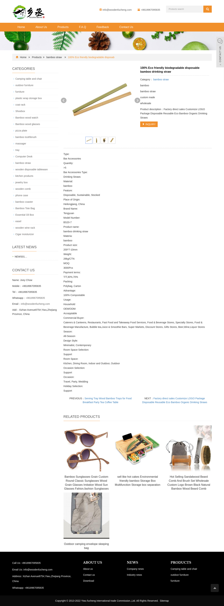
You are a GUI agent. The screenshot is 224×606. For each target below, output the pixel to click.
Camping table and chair (28, 78)
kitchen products (24, 176)
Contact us (89, 574)
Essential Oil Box (24, 214)
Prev (63, 100)
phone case (21, 195)
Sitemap (164, 600)
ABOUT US (92, 563)
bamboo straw (54, 57)
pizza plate (21, 130)
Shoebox (20, 111)
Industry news (134, 574)
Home (21, 27)
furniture (19, 91)
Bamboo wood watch (26, 117)
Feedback (103, 27)
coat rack (20, 104)
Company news (135, 568)
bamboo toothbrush (26, 137)
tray (17, 150)
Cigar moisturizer (24, 234)
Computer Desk (23, 156)
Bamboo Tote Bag (25, 208)
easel (18, 221)
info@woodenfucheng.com (117, 9)
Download (88, 580)
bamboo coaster (24, 201)
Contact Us (126, 27)
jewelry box (21, 182)
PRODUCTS (181, 563)
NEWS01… (21, 256)
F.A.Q (82, 27)
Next (137, 100)
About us (88, 568)
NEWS (132, 563)
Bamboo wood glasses (27, 124)
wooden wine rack (25, 227)
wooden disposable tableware (31, 169)
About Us (41, 27)
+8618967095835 (35, 298)
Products (63, 27)
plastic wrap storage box (28, 98)
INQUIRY (149, 124)
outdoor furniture (24, 85)
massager (20, 143)
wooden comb (23, 188)
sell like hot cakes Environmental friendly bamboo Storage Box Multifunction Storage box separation (137, 480)
